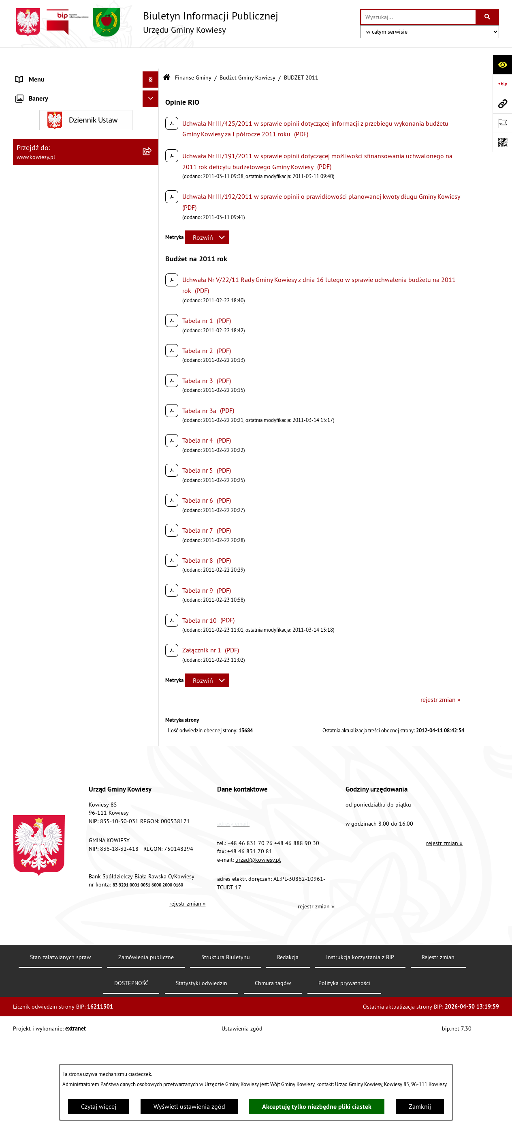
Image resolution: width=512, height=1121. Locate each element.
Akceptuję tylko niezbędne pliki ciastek (316, 1106)
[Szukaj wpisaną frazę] (488, 17)
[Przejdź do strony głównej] (145, 22)
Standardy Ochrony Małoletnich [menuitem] (59, 123)
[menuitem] (86, 161)
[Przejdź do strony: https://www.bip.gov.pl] (502, 84)
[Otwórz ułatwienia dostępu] (502, 64)
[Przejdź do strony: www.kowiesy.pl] (502, 103)
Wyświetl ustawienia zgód (189, 1106)
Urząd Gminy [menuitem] (33, 75)
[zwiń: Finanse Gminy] (152, 139)
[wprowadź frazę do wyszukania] (418, 17)
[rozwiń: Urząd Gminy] (152, 74)
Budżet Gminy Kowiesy (247, 56)
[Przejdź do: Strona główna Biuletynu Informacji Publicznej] (167, 56)
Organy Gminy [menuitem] (35, 91)
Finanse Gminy (193, 56)
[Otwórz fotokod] (502, 142)
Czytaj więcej (98, 1106)
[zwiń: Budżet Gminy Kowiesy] (152, 160)
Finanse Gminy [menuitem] (36, 140)
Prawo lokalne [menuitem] (36, 107)
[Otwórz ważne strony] (502, 123)
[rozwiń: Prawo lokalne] (152, 107)
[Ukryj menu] (151, 58)
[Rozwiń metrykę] (207, 216)
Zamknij (420, 1106)
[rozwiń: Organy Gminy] (152, 91)
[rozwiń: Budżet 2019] (152, 592)
